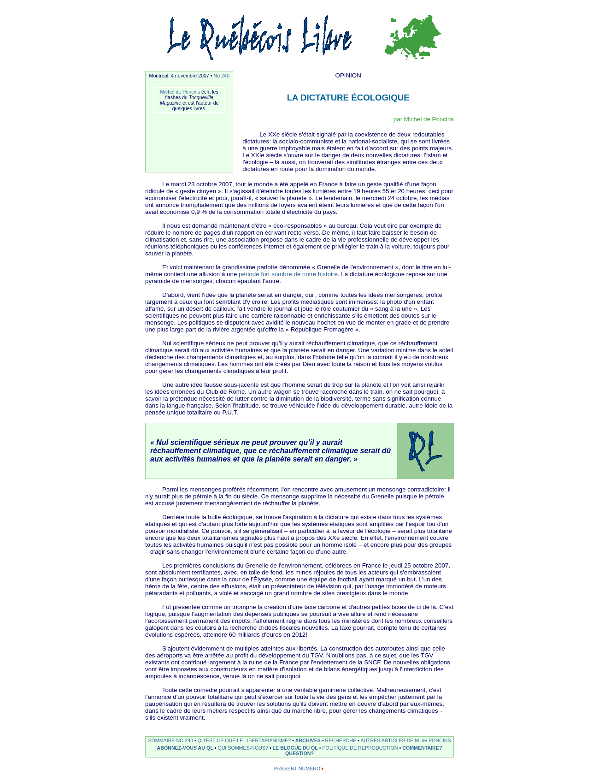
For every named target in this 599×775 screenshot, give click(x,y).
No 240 (221, 75)
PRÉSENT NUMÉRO (297, 768)
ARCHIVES (308, 740)
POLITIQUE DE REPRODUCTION (360, 748)
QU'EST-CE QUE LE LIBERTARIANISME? (244, 740)
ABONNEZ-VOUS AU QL (185, 748)
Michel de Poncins (180, 92)
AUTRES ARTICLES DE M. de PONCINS (405, 740)
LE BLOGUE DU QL (295, 748)
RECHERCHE (341, 740)
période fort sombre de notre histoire (288, 274)
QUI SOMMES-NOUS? (242, 748)
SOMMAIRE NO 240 (170, 740)
